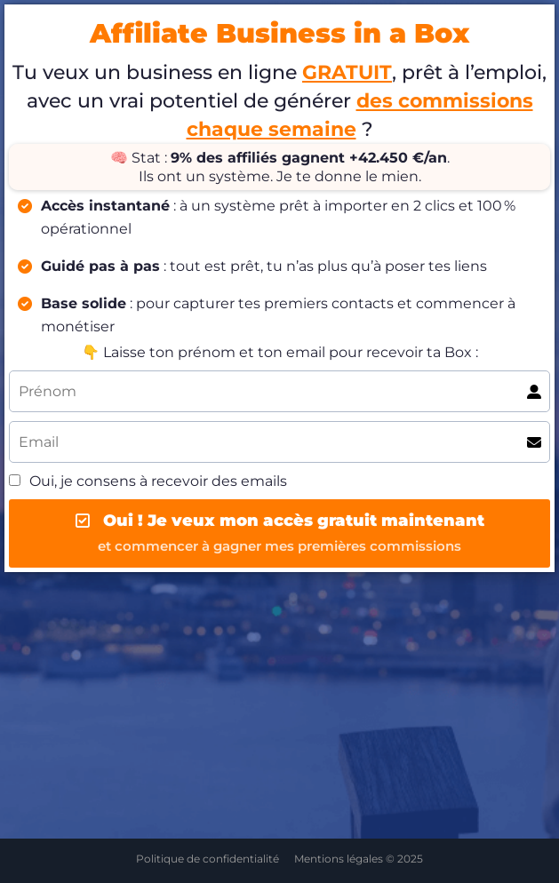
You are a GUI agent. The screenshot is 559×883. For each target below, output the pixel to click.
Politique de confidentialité (207, 858)
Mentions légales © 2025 (358, 858)
